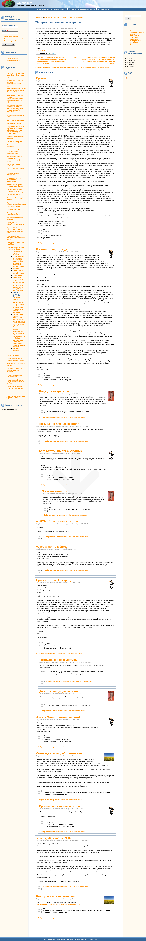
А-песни (132, 34)
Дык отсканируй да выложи (58, 691)
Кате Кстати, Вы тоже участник (60, 450)
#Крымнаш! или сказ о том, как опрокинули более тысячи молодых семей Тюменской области (16, 89)
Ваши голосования (13, 60)
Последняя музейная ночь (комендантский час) (16, 213)
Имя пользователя (9, 25)
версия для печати (43, 67)
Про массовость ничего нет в (59, 806)
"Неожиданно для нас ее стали (57, 423)
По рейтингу (103, 9)
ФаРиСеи (16, 268)
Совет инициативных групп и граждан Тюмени (15, 359)
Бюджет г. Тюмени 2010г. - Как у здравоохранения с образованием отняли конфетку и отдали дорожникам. (16, 130)
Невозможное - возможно (18, 315)
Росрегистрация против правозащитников (15, 248)
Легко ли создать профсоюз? (13, 174)
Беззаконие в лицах (14, 123)
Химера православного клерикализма (15, 376)
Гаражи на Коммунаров (15, 142)
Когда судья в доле (14, 165)
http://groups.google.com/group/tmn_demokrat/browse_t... (59, 904)
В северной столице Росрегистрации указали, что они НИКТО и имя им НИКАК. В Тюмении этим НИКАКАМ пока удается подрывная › (98, 60)
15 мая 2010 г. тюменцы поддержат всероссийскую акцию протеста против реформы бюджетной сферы (16, 99)
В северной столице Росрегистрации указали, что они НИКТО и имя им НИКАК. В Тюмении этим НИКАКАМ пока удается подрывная (18, 305)
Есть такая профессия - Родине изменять (19, 350)
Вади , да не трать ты (54, 391)
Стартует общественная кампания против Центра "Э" (16, 75)
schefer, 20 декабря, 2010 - (54, 838)
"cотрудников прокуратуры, (58, 659)
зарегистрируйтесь (67, 67)
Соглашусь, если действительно (59, 753)
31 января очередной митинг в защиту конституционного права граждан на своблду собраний (15, 108)
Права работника (135, 41)
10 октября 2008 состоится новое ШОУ (18, 333)
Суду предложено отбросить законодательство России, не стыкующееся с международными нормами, (19, 342)
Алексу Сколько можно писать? (58, 717)
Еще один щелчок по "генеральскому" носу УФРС (19, 327)
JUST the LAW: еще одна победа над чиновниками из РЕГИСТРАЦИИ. (19, 320)
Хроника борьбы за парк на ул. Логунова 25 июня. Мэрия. (16, 381)
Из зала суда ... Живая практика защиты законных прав (14, 151)
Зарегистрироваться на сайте (14, 39)
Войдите (55, 67)
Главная (38, 18)
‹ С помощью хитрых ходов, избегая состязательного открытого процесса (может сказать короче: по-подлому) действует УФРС (51, 60)
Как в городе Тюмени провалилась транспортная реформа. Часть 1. (15, 159)
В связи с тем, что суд (51, 249)
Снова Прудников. (13, 355)
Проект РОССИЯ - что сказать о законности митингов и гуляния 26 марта (15, 230)
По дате (72, 9)
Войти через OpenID (11, 36)
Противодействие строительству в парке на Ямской (16, 237)
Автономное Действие (134, 43)
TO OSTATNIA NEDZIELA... (16, 120)
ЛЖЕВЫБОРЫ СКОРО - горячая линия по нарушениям (15, 179)
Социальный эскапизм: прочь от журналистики (15, 387)
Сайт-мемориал (44, 9)
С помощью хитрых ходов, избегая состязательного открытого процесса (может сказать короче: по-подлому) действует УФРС (18, 283)
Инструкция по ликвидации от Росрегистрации (18, 271)
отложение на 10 (18, 275)
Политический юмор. (14, 209)
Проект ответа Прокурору (54, 580)
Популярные (60, 9)
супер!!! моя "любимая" (53, 546)
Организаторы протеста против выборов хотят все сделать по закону (16, 204)
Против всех (41, 50)
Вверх (75, 57)
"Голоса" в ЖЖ (135, 36)
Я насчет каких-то (54, 491)
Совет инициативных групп (137, 31)
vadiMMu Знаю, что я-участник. (57, 521)
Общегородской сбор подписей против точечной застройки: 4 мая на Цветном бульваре (16, 192)
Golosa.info (24, 2)
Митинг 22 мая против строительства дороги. (15, 185)
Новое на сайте (12, 58)
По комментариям (86, 9)
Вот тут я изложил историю (55, 896)
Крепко (41, 78)
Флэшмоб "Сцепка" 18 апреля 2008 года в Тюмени (15, 370)
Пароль (5, 30)
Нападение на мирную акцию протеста (18, 252)
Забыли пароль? (10, 41)
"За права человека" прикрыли (16, 294)
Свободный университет (134, 38)
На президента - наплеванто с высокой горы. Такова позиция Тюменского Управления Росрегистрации (18, 261)
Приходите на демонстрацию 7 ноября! (16, 223)
